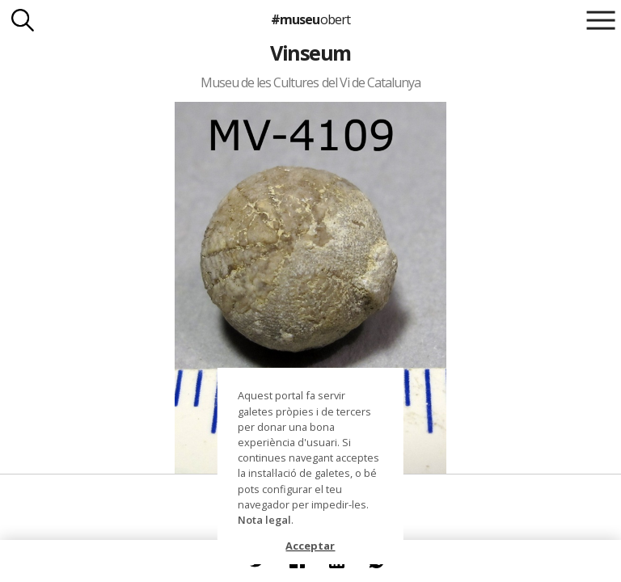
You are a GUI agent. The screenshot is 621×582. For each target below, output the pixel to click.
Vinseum (310, 52)
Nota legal (264, 519)
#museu (310, 19)
